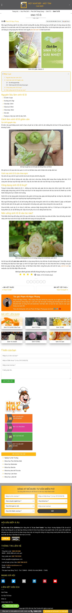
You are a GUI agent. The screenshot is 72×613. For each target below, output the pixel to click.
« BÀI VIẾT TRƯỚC (17, 289)
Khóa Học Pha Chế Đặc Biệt (13, 461)
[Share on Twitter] (31, 281)
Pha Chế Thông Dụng (37, 11)
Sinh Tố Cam (60, 342)
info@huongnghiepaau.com (13, 565)
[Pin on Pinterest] (34, 281)
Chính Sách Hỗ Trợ (7, 602)
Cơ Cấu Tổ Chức (6, 595)
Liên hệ (6, 538)
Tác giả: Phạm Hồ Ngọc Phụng (26, 296)
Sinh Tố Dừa (36, 327)
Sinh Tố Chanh (12, 342)
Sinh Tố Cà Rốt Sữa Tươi (12, 327)
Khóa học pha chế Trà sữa (12, 470)
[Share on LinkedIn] (37, 281)
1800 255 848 (11, 606)
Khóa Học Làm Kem (11, 474)
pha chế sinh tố (35, 30)
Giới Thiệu (4, 592)
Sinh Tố (48, 11)
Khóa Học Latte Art (10, 477)
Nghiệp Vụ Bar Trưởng (11, 458)
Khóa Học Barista (10, 467)
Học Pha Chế (25, 11)
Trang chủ (15, 11)
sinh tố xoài (65, 266)
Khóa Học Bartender (11, 464)
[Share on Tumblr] (40, 281)
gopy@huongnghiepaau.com (13, 559)
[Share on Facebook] (27, 281)
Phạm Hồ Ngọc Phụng (12, 21)
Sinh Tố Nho (36, 342)
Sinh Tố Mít (60, 327)
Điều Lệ (3, 599)
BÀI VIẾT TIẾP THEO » (52, 289)
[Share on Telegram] (44, 281)
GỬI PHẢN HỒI (8, 381)
